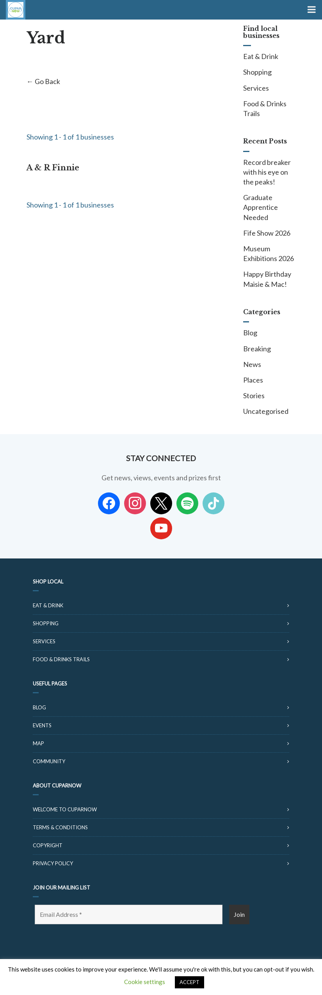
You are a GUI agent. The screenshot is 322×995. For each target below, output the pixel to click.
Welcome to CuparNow (65, 809)
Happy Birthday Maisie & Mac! (267, 279)
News (252, 364)
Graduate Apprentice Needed (260, 207)
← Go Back (43, 81)
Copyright (47, 845)
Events (42, 725)
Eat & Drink (260, 56)
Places (253, 380)
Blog (250, 332)
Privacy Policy (53, 863)
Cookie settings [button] (144, 981)
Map (38, 743)
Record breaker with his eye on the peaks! (267, 172)
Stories (254, 395)
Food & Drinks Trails (264, 108)
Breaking (257, 348)
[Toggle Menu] (311, 10)
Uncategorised (265, 411)
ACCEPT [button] (189, 982)
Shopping (257, 72)
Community (49, 761)
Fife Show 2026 (266, 233)
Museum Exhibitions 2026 (268, 253)
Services (256, 88)
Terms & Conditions (60, 827)
